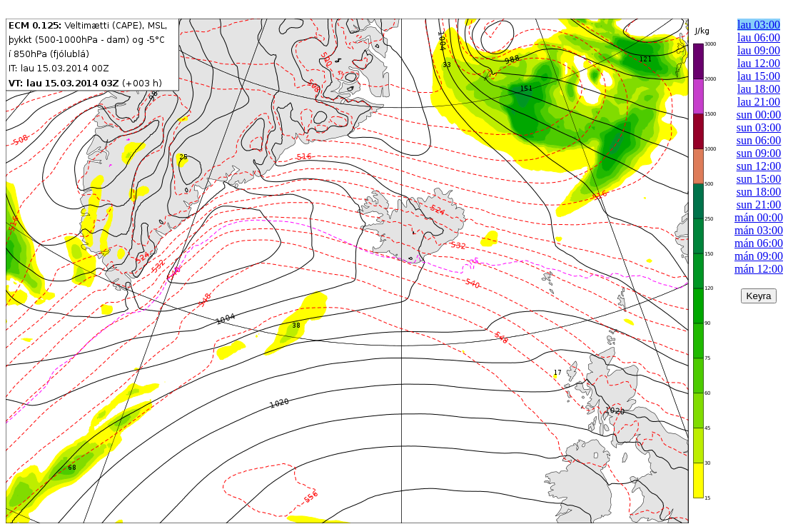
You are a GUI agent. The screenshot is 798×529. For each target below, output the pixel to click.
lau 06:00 (758, 37)
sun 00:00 (759, 115)
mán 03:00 (758, 230)
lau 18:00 (758, 89)
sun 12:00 (759, 166)
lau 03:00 (758, 25)
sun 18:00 (759, 192)
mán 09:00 (758, 256)
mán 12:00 (758, 269)
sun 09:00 (759, 153)
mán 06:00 (758, 243)
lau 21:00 (758, 102)
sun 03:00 (759, 127)
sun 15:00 (759, 179)
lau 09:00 (758, 50)
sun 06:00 (759, 140)
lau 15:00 (758, 76)
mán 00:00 (758, 217)
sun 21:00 (759, 204)
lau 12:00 (758, 63)
